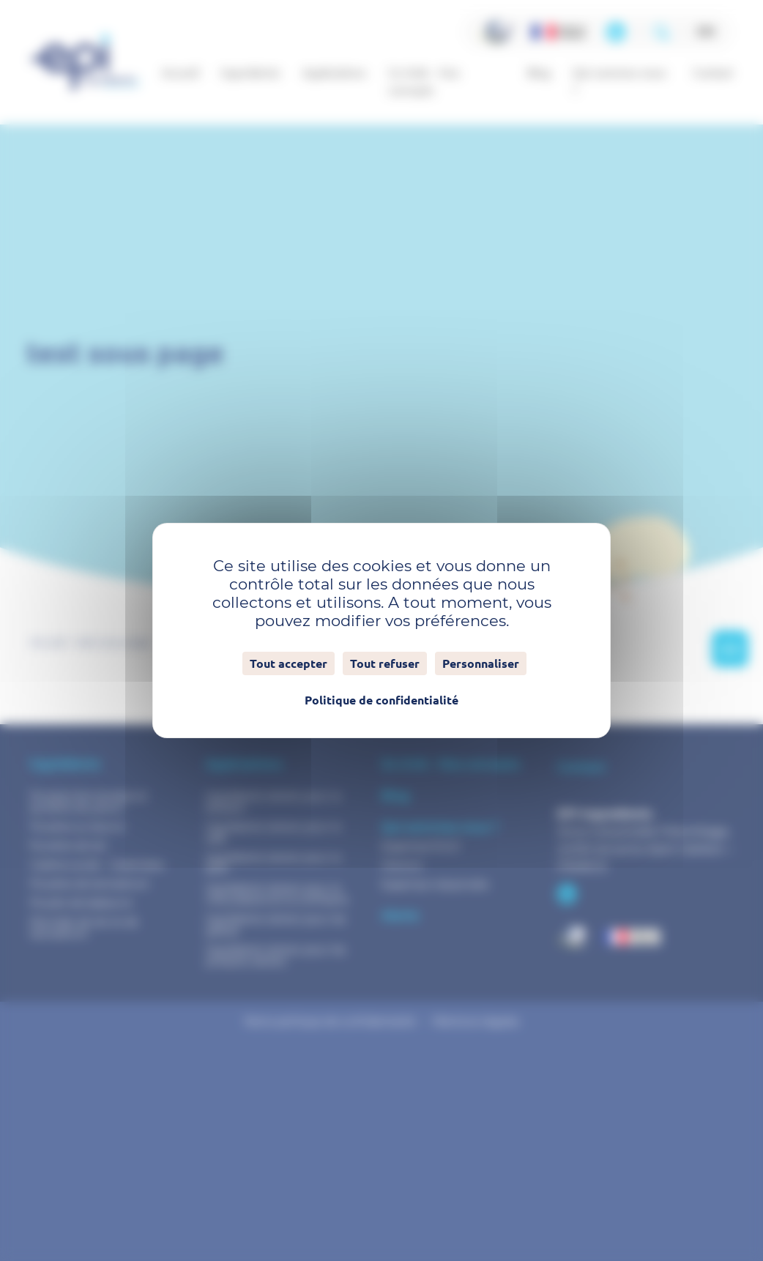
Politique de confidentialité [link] (381, 700)
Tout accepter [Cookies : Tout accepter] (288, 663)
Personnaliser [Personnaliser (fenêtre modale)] (480, 663)
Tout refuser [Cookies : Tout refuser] (385, 663)
